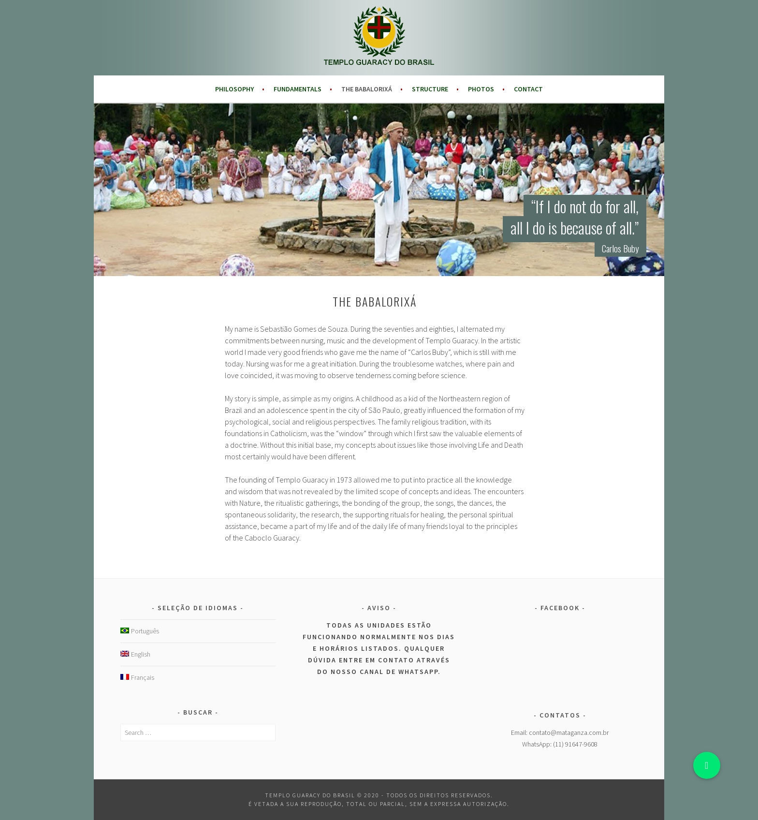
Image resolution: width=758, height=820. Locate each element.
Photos (481, 89)
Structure (430, 89)
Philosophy (234, 89)
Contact (528, 89)
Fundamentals (297, 89)
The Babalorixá (366, 89)
